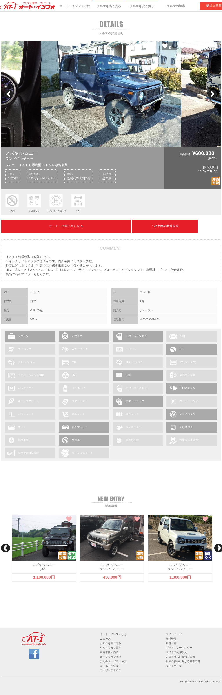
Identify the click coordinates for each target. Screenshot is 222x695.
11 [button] (144, 142)
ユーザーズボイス (110, 670)
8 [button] (124, 142)
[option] (111, 94)
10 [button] (137, 142)
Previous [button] (8, 94)
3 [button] (91, 142)
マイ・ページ (174, 634)
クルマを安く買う (141, 6)
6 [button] (111, 142)
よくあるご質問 (109, 665)
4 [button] (98, 142)
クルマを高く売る (108, 6)
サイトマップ (174, 665)
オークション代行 (110, 656)
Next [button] (212, 94)
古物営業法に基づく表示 (180, 656)
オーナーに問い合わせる (66, 226)
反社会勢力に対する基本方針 (183, 661)
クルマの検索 (176, 6)
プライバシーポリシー (179, 647)
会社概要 (171, 638)
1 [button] (78, 142)
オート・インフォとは (74, 6)
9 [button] (131, 142)
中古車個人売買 (109, 652)
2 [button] (84, 142)
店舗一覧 (171, 643)
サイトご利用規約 (176, 652)
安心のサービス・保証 (113, 661)
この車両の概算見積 (165, 226)
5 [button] (104, 142)
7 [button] (117, 142)
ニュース (105, 638)
